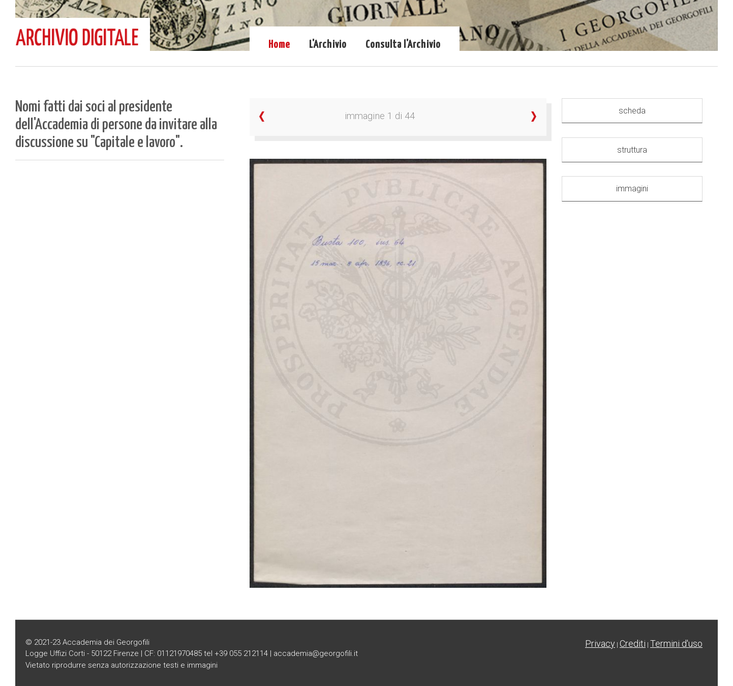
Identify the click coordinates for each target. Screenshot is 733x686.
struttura (632, 150)
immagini (632, 188)
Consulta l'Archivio (403, 45)
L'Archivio (328, 45)
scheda (632, 111)
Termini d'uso (676, 643)
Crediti (633, 643)
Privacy (600, 643)
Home (279, 45)
